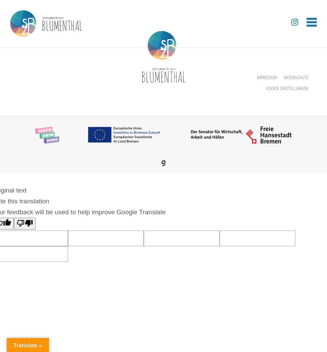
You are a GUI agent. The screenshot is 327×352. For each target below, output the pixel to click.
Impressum (267, 77)
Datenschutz (296, 77)
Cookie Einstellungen (287, 88)
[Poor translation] (25, 224)
